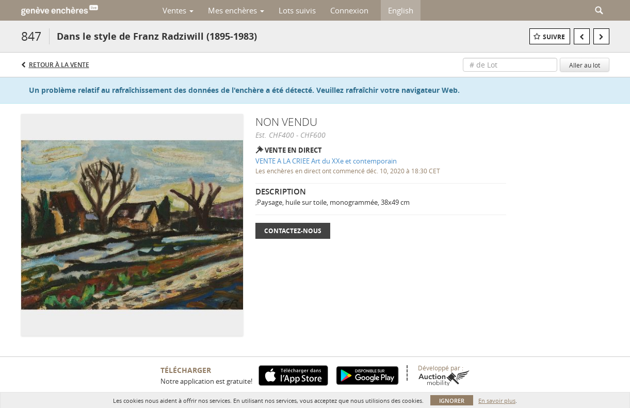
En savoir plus (496, 400)
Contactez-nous (292, 230)
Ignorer (451, 400)
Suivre (554, 36)
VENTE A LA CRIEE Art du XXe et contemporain (326, 161)
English (400, 10)
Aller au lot (584, 65)
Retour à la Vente (59, 64)
